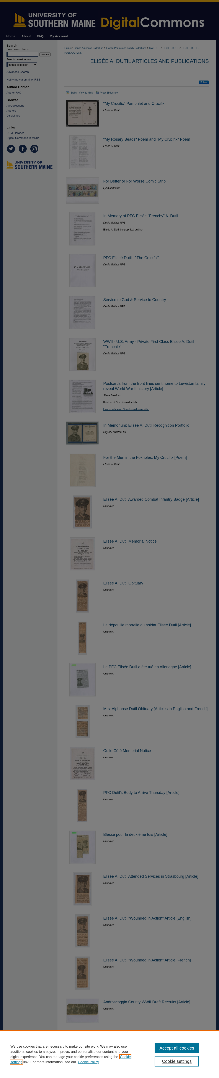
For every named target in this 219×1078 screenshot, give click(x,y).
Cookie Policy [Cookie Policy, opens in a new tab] (88, 1062)
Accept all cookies (176, 1048)
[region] (109, 1054)
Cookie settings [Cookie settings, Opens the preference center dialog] (177, 1061)
